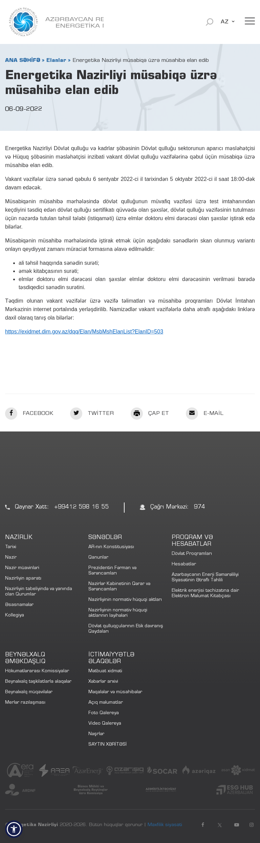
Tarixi (10, 547)
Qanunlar (98, 558)
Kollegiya (14, 615)
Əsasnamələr (19, 605)
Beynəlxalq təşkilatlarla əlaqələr (38, 682)
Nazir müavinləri (22, 568)
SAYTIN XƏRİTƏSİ (107, 745)
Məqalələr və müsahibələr (115, 692)
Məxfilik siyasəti (165, 825)
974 (199, 507)
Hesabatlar (184, 564)
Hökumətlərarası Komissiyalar (37, 671)
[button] (14, 829)
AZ (225, 22)
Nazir (11, 558)
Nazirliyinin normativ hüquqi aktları (125, 600)
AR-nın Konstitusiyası (111, 547)
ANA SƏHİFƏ (22, 60)
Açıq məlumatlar (105, 703)
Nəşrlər (96, 734)
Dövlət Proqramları (192, 554)
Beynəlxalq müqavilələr (28, 692)
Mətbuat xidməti (105, 671)
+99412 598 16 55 (81, 507)
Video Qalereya (104, 724)
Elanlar (56, 60)
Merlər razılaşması (25, 703)
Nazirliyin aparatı (23, 579)
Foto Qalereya (103, 713)
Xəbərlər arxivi (103, 682)
